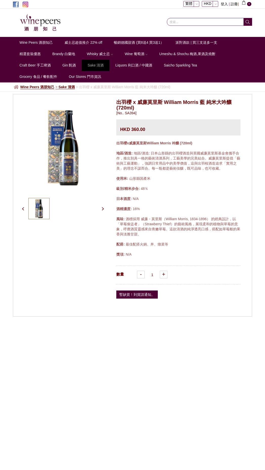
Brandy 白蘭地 (63, 54)
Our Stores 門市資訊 (85, 77)
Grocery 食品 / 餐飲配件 (38, 77)
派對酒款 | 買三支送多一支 (196, 42)
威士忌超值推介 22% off (83, 42)
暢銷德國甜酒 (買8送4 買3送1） (139, 42)
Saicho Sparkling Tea (180, 65)
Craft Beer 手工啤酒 (35, 65)
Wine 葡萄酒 (136, 54)
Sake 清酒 (95, 65)
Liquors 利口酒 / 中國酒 (133, 65)
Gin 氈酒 (69, 65)
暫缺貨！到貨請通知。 (137, 295)
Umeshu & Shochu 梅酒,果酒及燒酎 (187, 54)
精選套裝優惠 (30, 54)
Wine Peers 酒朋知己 (36, 42)
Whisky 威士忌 (100, 54)
